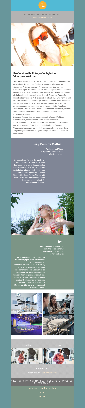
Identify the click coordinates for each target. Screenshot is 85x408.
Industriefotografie (59, 329)
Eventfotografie (27, 329)
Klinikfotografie (27, 310)
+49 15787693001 (49, 372)
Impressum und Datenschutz (42, 388)
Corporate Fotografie (59, 308)
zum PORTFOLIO (42, 17)
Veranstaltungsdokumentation (27, 331)
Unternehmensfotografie (59, 310)
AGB (42, 392)
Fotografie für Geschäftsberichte (59, 331)
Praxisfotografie (27, 308)
